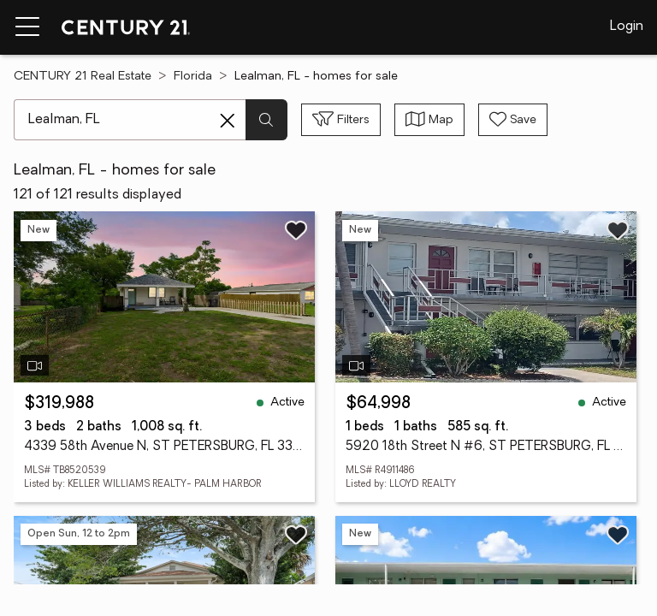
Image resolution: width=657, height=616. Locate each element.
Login (626, 26)
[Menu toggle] (27, 27)
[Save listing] (296, 230)
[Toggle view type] (429, 120)
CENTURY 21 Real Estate (82, 76)
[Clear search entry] (228, 120)
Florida (193, 76)
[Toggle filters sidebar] (341, 120)
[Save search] (513, 120)
